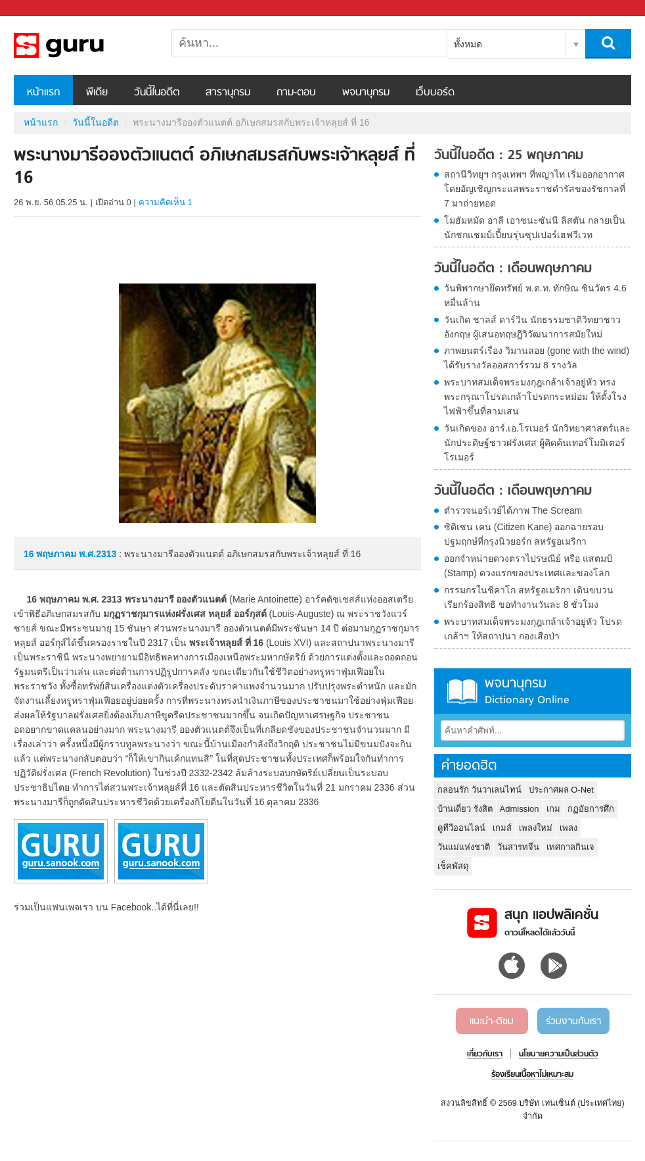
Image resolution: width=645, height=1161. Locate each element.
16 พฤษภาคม (51, 554)
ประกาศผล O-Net (561, 790)
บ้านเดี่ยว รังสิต (465, 809)
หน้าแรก (43, 92)
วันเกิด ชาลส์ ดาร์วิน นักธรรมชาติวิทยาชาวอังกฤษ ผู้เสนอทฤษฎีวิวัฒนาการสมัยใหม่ (532, 326)
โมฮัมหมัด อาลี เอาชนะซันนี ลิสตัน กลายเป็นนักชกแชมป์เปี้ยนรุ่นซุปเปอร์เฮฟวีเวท (534, 227)
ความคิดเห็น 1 (165, 202)
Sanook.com (39, 8)
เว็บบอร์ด (435, 92)
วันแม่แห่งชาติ (463, 847)
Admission (519, 809)
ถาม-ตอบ (296, 92)
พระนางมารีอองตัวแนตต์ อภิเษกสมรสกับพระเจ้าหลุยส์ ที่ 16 (83, 45)
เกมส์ (502, 828)
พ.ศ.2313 (97, 554)
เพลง (568, 828)
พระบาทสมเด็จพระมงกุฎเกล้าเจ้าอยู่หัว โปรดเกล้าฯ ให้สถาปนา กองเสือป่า (533, 628)
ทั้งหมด (468, 44)
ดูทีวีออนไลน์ (461, 828)
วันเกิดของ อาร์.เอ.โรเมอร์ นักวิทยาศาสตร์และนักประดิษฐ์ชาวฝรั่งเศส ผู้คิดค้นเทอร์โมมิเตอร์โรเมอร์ (537, 442)
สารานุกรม (228, 92)
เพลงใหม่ (535, 828)
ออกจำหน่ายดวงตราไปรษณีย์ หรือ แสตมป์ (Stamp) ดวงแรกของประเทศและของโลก (528, 565)
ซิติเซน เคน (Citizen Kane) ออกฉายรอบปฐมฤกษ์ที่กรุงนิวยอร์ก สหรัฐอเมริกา (524, 534)
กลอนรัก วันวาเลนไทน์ (479, 790)
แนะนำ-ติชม (492, 1021)
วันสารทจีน (518, 847)
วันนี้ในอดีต (156, 92)
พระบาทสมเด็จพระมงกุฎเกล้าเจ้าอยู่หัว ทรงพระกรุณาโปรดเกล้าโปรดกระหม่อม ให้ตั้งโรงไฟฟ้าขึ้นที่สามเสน (535, 396)
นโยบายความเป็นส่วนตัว (558, 1054)
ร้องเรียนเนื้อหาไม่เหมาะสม (532, 1074)
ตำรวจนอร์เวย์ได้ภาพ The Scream (513, 510)
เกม (553, 809)
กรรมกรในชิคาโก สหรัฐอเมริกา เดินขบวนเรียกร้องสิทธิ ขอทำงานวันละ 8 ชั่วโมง (528, 597)
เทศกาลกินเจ (570, 847)
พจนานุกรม (365, 92)
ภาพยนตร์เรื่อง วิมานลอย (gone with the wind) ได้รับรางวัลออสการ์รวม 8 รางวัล (536, 357)
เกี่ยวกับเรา (484, 1054)
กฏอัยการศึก (590, 809)
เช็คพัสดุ (452, 866)
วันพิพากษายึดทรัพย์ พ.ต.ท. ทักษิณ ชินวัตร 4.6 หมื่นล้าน (535, 295)
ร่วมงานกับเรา (573, 1021)
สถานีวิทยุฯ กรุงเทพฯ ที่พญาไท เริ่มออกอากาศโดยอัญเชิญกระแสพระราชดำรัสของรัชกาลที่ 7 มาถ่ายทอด (534, 189)
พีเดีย (97, 92)
